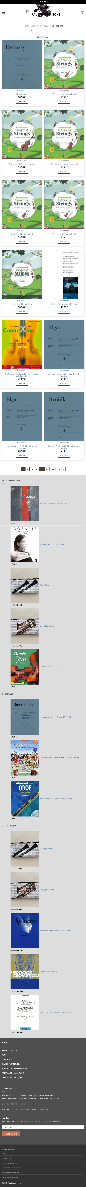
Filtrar (43, 36)
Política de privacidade (13, 1073)
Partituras (43, 26)
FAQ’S (4, 1055)
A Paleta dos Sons (10, 1051)
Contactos (7, 1060)
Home (26, 26)
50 (58, 469)
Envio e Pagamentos (11, 1064)
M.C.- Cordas (21, 91)
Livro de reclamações (12, 1078)
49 (53, 469)
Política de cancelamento (14, 1069)
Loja (33, 26)
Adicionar (22, 102)
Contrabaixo (22, 161)
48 (47, 469)
